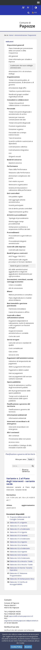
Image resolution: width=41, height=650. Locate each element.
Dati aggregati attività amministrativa (17, 201)
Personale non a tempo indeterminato (17, 133)
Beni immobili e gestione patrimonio (17, 304)
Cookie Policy (16, 647)
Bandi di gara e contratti (17, 253)
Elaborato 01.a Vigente (18, 522)
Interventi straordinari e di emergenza (18, 422)
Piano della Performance (18, 169)
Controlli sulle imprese (16, 247)
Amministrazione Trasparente (25, 35)
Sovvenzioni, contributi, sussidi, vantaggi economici (20, 280)
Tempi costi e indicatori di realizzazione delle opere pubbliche (18, 398)
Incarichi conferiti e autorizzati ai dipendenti (21, 142)
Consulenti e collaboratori (18, 100)
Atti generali (13, 56)
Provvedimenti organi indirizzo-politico (20, 237)
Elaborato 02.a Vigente (18, 542)
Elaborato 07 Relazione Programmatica (18, 574)
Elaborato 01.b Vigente (18, 532)
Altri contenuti (13, 432)
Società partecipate (16, 205)
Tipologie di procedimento (18, 218)
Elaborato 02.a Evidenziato (20, 548)
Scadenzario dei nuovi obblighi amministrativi (21, 66)
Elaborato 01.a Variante (18, 526)
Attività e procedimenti (17, 215)
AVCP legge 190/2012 (17, 256)
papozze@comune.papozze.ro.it (21, 616)
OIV (10, 153)
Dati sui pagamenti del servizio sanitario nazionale (20, 377)
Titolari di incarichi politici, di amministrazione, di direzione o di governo (21, 82)
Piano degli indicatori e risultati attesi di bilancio (20, 299)
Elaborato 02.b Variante (18, 555)
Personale (11, 108)
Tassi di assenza (15, 138)
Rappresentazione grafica (18, 212)
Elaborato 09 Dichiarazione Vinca (22, 579)
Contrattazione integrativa (18, 150)
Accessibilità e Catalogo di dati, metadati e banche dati (20, 446)
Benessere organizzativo (18, 184)
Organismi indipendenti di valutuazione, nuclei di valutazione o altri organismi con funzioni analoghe (21, 324)
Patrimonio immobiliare (17, 309)
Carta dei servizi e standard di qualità (20, 344)
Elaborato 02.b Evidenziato (20, 558)
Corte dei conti (14, 336)
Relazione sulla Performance (19, 173)
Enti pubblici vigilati (16, 196)
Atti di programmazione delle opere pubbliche (19, 392)
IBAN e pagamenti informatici (20, 367)
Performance (12, 166)
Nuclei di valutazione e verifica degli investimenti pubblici (20, 386)
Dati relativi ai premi (16, 181)
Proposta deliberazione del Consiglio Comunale (20, 518)
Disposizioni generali (15, 45)
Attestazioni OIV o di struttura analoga (20, 72)
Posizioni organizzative (17, 126)
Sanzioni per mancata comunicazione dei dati (17, 118)
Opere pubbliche (14, 382)
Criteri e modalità (15, 285)
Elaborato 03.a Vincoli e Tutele (21, 561)
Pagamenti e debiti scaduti (19, 370)
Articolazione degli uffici (17, 88)
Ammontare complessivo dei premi (19, 177)
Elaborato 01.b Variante (18, 535)
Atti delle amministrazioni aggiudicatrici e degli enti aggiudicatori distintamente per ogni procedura (20, 272)
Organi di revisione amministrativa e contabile (18, 332)
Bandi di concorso (14, 160)
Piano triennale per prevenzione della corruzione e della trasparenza (21, 50)
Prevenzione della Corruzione (20, 439)
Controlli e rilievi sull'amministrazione (15, 316)
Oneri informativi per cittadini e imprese (20, 60)
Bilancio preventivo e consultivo (20, 295)
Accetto (28, 647)
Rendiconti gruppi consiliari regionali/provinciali (19, 95)
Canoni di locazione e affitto (19, 312)
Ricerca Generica (26, 470)
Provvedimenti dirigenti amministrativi (17, 242)
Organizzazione (13, 77)
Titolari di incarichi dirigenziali (19, 123)
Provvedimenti (13, 232)
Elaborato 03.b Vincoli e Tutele (21, 564)
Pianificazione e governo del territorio (18, 405)
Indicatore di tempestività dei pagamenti (20, 362)
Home (11, 35)
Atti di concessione (16, 288)
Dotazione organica (16, 129)
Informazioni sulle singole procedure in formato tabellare (20, 260)
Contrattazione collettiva (18, 147)
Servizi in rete (14, 355)
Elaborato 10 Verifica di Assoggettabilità (18, 583)
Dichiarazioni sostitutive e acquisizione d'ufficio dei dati (19, 228)
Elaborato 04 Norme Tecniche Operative (21, 569)
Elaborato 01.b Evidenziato (20, 539)
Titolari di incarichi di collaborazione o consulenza (19, 104)
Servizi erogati (13, 339)
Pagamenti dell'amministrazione (20, 358)
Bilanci (9, 291)
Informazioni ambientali (17, 415)
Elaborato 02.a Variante (18, 545)
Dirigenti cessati (15, 156)
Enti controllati (13, 193)
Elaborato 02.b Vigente (18, 552)
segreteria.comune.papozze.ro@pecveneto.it (21, 620)
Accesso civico (14, 442)
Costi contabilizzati (16, 348)
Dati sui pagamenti (16, 373)
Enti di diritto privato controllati (20, 208)
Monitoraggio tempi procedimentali (16, 222)
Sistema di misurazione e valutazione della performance (20, 189)
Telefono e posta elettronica (19, 91)
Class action (13, 351)
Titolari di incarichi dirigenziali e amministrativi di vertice (20, 113)
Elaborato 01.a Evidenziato (20, 529)
